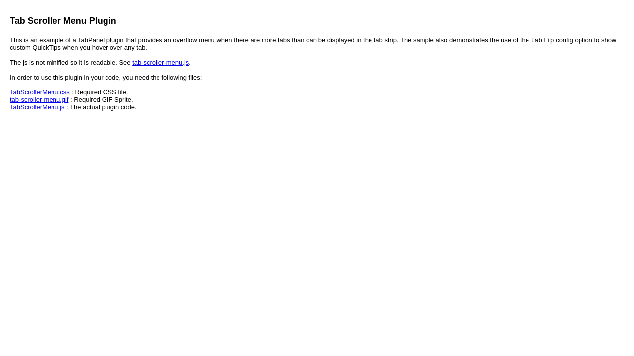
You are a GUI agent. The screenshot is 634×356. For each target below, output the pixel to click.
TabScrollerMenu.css (40, 93)
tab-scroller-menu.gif (39, 100)
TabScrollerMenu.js (37, 108)
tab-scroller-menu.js (160, 63)
